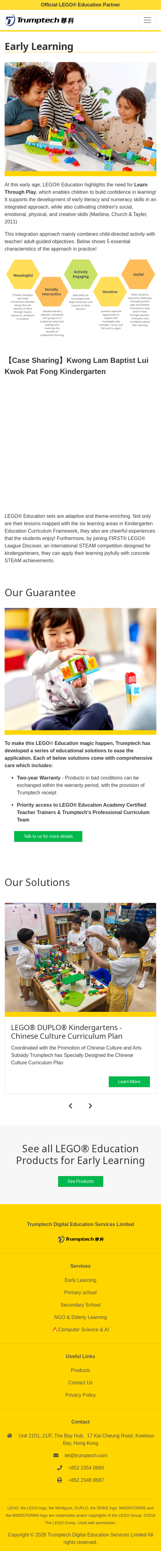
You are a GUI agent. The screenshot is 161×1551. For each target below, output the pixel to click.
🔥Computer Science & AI (80, 1329)
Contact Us (80, 1382)
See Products (81, 1181)
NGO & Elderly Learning (80, 1317)
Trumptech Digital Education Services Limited (98, 1534)
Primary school (80, 1292)
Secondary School (80, 1305)
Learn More (129, 1081)
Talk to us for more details (48, 836)
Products (80, 1370)
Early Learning (80, 1280)
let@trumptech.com (86, 1455)
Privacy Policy (80, 1395)
